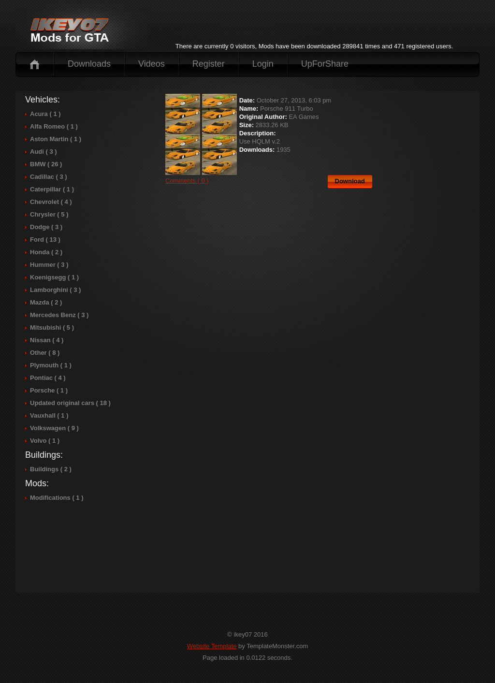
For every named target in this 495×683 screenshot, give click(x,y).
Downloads (89, 64)
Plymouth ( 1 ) (51, 365)
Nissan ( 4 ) (46, 340)
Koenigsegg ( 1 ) (54, 277)
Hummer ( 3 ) (49, 264)
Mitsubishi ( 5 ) (52, 327)
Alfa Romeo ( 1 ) (54, 126)
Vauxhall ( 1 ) (49, 415)
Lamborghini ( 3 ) (55, 289)
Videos (151, 64)
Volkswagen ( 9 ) (54, 428)
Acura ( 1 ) (45, 113)
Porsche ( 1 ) (49, 390)
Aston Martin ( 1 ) (55, 139)
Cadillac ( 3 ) (48, 176)
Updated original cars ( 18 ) (70, 403)
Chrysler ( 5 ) (49, 214)
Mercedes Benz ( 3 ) (59, 315)
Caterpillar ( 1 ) (52, 189)
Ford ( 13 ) (45, 239)
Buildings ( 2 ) (51, 469)
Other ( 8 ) (44, 352)
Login (263, 64)
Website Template (212, 646)
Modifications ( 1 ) (57, 497)
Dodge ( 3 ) (46, 227)
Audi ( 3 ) (43, 151)
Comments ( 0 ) (187, 180)
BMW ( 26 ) (46, 164)
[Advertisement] (314, 26)
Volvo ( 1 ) (44, 440)
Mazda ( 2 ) (46, 302)
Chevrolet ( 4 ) (51, 201)
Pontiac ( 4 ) (48, 377)
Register (208, 64)
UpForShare (325, 64)
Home (34, 64)
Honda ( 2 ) (46, 252)
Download (350, 181)
